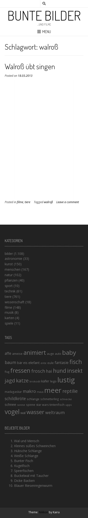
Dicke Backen (24, 480)
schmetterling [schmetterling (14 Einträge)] (49, 399)
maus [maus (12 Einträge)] (40, 392)
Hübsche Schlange (28, 451)
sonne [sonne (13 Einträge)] (21, 405)
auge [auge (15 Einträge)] (50, 354)
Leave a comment (67, 202)
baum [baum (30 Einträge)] (10, 362)
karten (9, 318)
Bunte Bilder (44, 15)
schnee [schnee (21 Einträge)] (10, 404)
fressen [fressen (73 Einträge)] (20, 370)
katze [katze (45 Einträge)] (22, 380)
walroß (48, 202)
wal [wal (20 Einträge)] (23, 412)
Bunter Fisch (23, 460)
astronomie (13, 258)
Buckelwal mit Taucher (31, 475)
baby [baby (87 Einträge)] (69, 352)
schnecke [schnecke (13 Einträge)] (66, 399)
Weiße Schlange (26, 456)
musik (9, 312)
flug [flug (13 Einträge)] (7, 371)
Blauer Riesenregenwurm (33, 485)
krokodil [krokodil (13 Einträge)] (35, 381)
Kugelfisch (22, 465)
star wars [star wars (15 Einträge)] (42, 405)
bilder (9, 253)
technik (10, 291)
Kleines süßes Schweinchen (35, 446)
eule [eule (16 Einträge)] (50, 363)
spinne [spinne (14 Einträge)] (30, 405)
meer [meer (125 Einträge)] (52, 390)
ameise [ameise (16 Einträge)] (17, 353)
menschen (12, 269)
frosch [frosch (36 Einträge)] (38, 371)
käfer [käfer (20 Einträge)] (45, 381)
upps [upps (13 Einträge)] (68, 405)
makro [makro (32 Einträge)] (29, 391)
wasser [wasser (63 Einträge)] (35, 412)
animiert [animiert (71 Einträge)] (34, 352)
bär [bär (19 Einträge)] (19, 362)
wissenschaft (14, 302)
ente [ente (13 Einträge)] (43, 363)
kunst (9, 264)
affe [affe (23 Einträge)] (8, 353)
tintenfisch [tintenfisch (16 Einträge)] (57, 404)
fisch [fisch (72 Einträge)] (75, 362)
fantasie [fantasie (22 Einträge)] (62, 362)
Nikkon (43, 512)
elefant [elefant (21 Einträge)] (34, 362)
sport (9, 285)
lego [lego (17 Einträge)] (53, 381)
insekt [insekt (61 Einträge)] (75, 370)
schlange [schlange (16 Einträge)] (33, 399)
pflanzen (11, 280)
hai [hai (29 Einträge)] (49, 371)
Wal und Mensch (26, 441)
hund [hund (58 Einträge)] (59, 370)
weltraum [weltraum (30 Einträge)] (55, 412)
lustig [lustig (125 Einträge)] (66, 380)
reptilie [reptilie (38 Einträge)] (70, 391)
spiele (9, 323)
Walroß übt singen (30, 66)
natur (9, 275)
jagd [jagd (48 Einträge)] (10, 380)
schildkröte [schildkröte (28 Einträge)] (15, 398)
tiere (27, 202)
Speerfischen (24, 470)
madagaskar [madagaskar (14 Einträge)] (13, 392)
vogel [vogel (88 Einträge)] (12, 411)
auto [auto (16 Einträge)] (58, 353)
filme (20, 202)
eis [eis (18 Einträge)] (25, 362)
